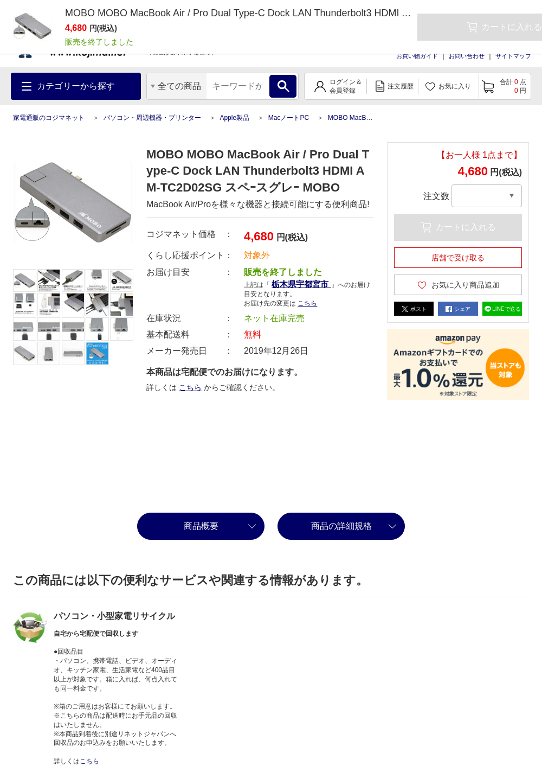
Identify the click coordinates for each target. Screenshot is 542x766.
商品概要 (201, 526)
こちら (307, 303)
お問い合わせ (467, 56)
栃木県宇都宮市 (301, 284)
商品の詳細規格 (341, 526)
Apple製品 (234, 118)
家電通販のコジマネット (49, 118)
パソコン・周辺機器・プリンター (152, 118)
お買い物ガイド (417, 56)
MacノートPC (288, 118)
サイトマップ (513, 56)
